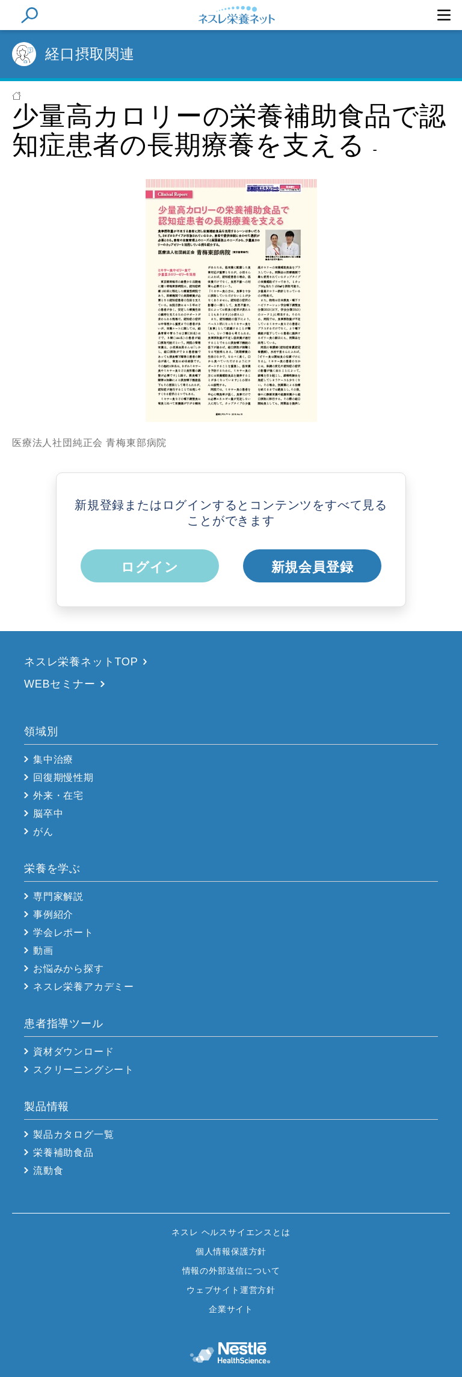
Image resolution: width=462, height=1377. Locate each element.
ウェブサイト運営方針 (231, 1290)
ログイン (149, 567)
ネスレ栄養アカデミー (83, 987)
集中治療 (53, 759)
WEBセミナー (60, 684)
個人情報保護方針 (231, 1251)
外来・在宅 (58, 795)
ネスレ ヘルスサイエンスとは (230, 1232)
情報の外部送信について (231, 1270)
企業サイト (231, 1309)
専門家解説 (58, 896)
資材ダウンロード (73, 1051)
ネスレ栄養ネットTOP (81, 662)
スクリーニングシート (83, 1069)
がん (43, 831)
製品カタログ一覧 (73, 1134)
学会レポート (63, 932)
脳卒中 (48, 813)
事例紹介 (53, 914)
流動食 (48, 1170)
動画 (43, 950)
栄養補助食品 (63, 1152)
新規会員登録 (312, 567)
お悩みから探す (68, 968)
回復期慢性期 (63, 777)
